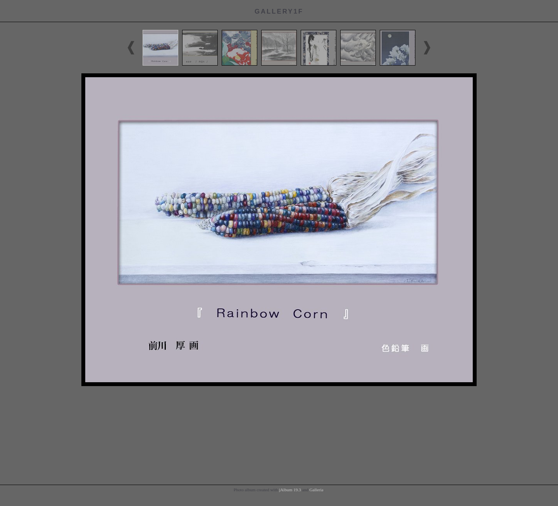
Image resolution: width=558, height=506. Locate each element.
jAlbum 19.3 (290, 489)
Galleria (316, 489)
